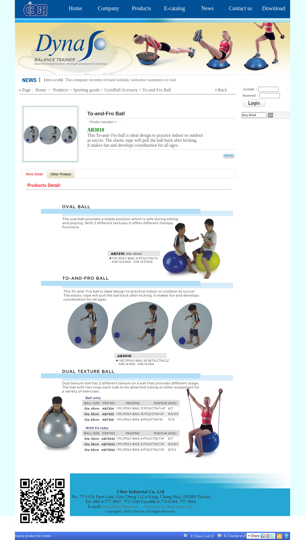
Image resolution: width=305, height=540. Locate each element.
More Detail (34, 174)
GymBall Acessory (121, 90)
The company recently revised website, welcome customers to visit (120, 80)
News (207, 8)
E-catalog (174, 8)
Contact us (240, 8)
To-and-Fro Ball (157, 90)
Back (222, 90)
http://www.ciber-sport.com (169, 506)
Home (75, 8)
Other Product (61, 174)
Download (273, 8)
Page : (28, 90)
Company (108, 8)
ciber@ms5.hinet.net (119, 506)
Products (141, 8)
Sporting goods (86, 90)
